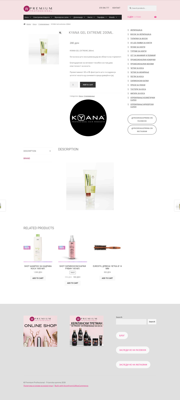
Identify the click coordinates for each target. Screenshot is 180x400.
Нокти (91, 17)
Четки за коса (137, 68)
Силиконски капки (139, 81)
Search (119, 317)
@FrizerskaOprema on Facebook (142, 119)
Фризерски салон (63, 17)
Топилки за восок (139, 39)
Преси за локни (137, 85)
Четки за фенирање (139, 72)
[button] (30, 17)
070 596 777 (104, 8)
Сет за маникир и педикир (143, 55)
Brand (27, 158)
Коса (28, 17)
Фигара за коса (137, 93)
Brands (113, 17)
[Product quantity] (74, 85)
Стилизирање (43, 24)
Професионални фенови (142, 64)
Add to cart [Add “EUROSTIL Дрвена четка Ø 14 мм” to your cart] (107, 278)
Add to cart (88, 84)
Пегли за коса (137, 77)
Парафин (102, 17)
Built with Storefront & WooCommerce (71, 385)
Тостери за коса (138, 89)
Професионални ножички (142, 60)
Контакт (116, 8)
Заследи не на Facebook (132, 350)
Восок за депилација (140, 34)
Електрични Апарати (43, 17)
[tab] (38, 151)
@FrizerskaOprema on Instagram (142, 130)
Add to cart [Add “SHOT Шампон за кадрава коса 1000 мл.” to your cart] (38, 278)
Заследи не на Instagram (133, 364)
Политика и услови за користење (38, 385)
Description (30, 151)
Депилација (79, 17)
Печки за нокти (137, 47)
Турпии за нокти (138, 51)
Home (28, 24)
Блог (122, 335)
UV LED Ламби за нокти (141, 43)
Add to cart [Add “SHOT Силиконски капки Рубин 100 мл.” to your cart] (72, 283)
